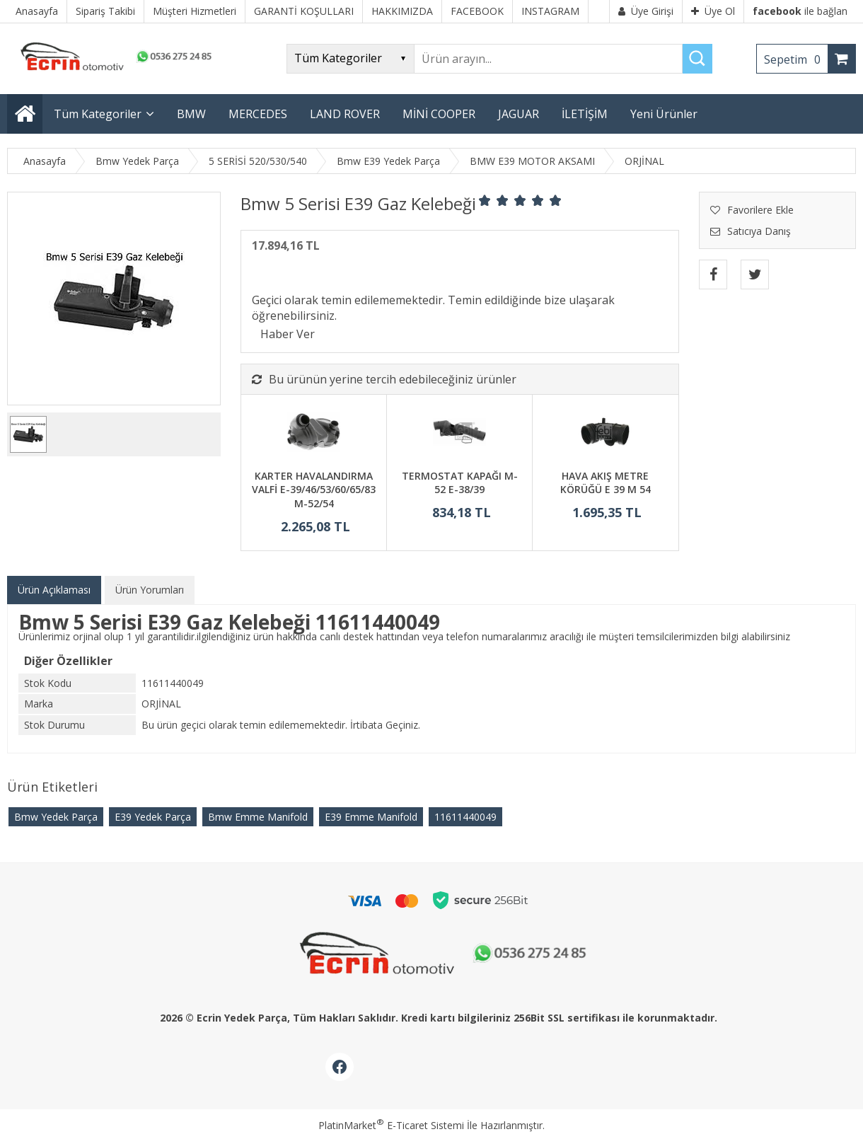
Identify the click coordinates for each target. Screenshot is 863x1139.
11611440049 (465, 816)
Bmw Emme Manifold (258, 816)
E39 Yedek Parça (153, 816)
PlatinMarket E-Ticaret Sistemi (391, 1125)
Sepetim (796, 59)
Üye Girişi (645, 11)
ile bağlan (800, 11)
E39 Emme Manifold (371, 816)
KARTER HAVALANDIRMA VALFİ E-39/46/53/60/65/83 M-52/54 (314, 489)
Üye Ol (713, 11)
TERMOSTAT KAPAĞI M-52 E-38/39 (460, 483)
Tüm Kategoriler (97, 114)
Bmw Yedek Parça (56, 816)
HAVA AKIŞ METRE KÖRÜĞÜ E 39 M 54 (605, 483)
